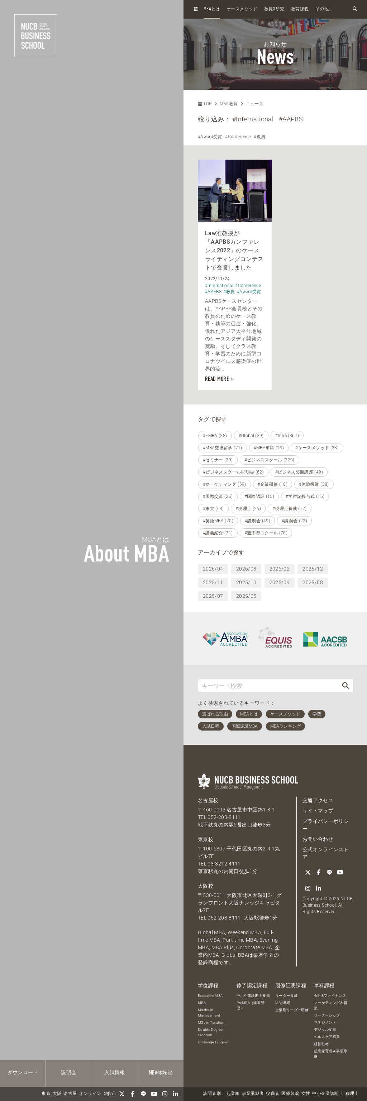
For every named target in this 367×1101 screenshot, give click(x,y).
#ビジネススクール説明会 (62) (233, 472)
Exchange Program (214, 1042)
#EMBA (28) (215, 435)
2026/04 (213, 569)
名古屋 (70, 1094)
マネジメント (325, 1022)
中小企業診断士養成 (253, 996)
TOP (204, 103)
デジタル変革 (325, 1030)
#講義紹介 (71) (218, 532)
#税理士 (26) (248, 508)
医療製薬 (290, 1094)
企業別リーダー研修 (292, 1010)
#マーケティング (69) (224, 484)
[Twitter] (121, 1094)
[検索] (345, 685)
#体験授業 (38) (314, 484)
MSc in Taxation (211, 1022)
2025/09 (280, 582)
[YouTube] (154, 1094)
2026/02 (280, 569)
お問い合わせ (317, 839)
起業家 (233, 1094)
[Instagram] (164, 1094)
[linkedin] (175, 1094)
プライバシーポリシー (325, 824)
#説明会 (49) (257, 520)
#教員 (259, 136)
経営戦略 (321, 1044)
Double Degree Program (210, 1032)
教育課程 (300, 9)
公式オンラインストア (325, 853)
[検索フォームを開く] (355, 9)
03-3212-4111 (224, 864)
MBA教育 (229, 103)
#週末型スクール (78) (266, 532)
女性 (305, 1094)
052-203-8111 (224, 817)
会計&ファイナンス (330, 996)
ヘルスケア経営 (327, 1037)
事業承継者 (253, 1094)
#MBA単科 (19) (269, 447)
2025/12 (312, 569)
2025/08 (312, 582)
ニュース (254, 103)
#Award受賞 (210, 136)
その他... (323, 9)
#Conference (238, 136)
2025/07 (213, 596)
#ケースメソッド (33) (317, 447)
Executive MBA (210, 996)
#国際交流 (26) (218, 496)
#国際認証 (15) (259, 496)
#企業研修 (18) (273, 484)
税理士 (352, 1094)
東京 (46, 1094)
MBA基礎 (283, 1003)
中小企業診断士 (327, 1094)
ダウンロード (23, 1072)
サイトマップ (317, 811)
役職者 (272, 1094)
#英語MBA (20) (218, 520)
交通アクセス (317, 800)
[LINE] (143, 1094)
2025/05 (246, 596)
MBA (202, 1003)
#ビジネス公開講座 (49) (299, 472)
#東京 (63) (213, 508)
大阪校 (205, 886)
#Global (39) (251, 435)
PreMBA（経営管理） (251, 1005)
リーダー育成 (286, 996)
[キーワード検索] (268, 685)
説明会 (68, 1072)
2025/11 (213, 582)
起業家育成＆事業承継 (330, 1053)
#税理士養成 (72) (289, 508)
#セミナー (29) (218, 459)
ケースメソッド (242, 9)
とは (212, 9)
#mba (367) (287, 435)
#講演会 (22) (294, 520)
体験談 (161, 1073)
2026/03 (246, 569)
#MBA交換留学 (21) (222, 447)
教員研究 (274, 9)
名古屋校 (208, 800)
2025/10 (246, 582)
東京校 (205, 839)
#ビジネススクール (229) (269, 459)
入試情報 (114, 1072)
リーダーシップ (327, 1015)
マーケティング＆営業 (330, 1005)
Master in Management (209, 1012)
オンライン (90, 1094)
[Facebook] (132, 1094)
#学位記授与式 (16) (305, 496)
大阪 (57, 1094)
